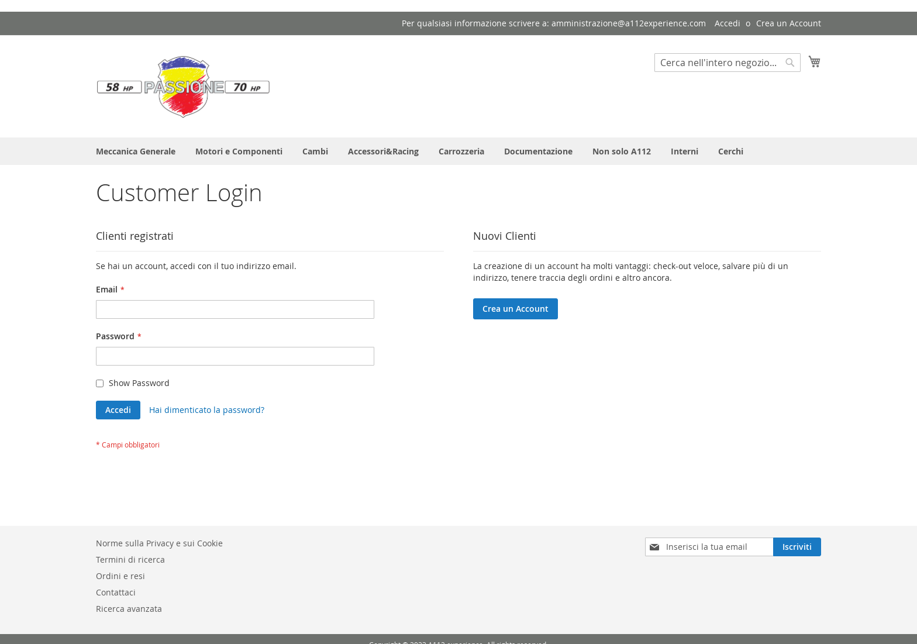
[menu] (458, 151)
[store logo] (183, 86)
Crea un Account (788, 23)
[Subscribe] (797, 547)
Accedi (727, 23)
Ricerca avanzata (129, 608)
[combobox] (727, 62)
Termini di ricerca (130, 559)
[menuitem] (135, 151)
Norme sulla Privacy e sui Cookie (159, 543)
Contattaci (116, 592)
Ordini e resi (120, 575)
